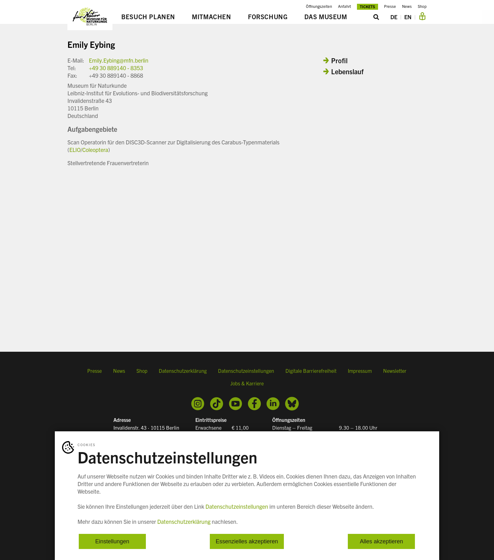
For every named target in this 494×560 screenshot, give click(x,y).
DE (393, 16)
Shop (422, 6)
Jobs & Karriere (247, 383)
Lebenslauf (347, 71)
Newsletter (394, 370)
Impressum (360, 370)
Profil (339, 60)
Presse (390, 6)
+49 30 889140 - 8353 (116, 67)
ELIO (75, 149)
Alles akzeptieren (381, 541)
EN (407, 16)
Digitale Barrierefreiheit (310, 370)
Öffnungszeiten (319, 6)
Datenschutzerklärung (183, 370)
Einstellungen (112, 541)
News (407, 6)
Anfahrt (344, 6)
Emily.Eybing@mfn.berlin (118, 60)
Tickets (367, 6)
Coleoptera (95, 149)
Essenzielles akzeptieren (246, 541)
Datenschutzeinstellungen (246, 370)
